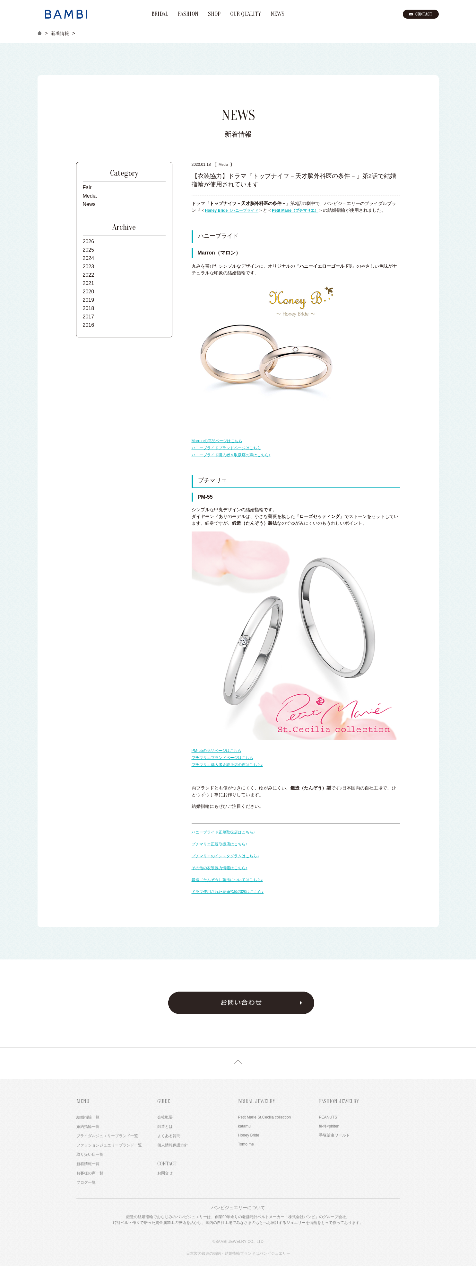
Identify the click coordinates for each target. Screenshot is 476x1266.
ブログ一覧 (86, 1182)
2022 (88, 275)
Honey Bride (248, 1135)
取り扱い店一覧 (89, 1154)
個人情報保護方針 (172, 1145)
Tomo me (246, 1144)
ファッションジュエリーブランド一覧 (109, 1145)
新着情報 (60, 33)
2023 (88, 266)
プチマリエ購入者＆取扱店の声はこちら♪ (227, 764)
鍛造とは (165, 1126)
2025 (88, 250)
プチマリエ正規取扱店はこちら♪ (219, 844)
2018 (88, 308)
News (89, 204)
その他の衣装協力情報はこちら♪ (219, 868)
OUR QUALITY (245, 14)
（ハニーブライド (232, 210)
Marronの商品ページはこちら (217, 441)
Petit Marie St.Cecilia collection (264, 1117)
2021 (88, 283)
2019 (88, 300)
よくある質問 (168, 1136)
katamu (244, 1126)
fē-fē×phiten (329, 1126)
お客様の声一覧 (89, 1173)
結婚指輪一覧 (88, 1117)
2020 (88, 291)
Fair (87, 187)
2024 (88, 258)
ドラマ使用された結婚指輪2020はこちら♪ (228, 891)
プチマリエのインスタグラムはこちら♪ (225, 856)
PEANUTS (328, 1117)
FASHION (188, 14)
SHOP (214, 14)
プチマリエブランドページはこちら (222, 757)
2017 (88, 316)
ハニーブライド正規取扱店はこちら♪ (223, 832)
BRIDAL (159, 14)
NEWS (277, 14)
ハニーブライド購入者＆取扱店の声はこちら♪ (231, 455)
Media (90, 196)
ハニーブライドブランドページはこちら (226, 448)
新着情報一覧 (88, 1164)
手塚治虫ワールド (334, 1135)
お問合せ (165, 1173)
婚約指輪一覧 (88, 1126)
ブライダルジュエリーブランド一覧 (107, 1136)
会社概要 (165, 1117)
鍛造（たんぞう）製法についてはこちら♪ (227, 880)
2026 (88, 241)
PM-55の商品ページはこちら (216, 750)
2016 (88, 325)
